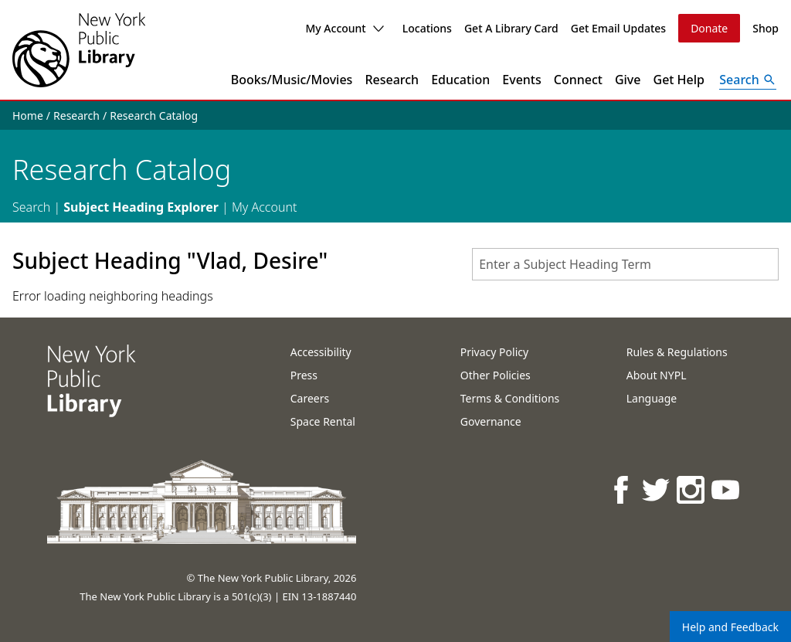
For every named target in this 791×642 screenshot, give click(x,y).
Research (392, 79)
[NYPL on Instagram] (692, 489)
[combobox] (625, 264)
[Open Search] (748, 79)
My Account (344, 28)
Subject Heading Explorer (141, 207)
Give (628, 79)
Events (521, 79)
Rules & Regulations (677, 352)
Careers (309, 398)
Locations (427, 28)
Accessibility (320, 352)
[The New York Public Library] (78, 49)
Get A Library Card (511, 28)
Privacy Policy (494, 352)
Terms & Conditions (510, 398)
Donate (709, 28)
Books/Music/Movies (292, 79)
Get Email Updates (618, 28)
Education (460, 79)
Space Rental (322, 421)
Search (31, 207)
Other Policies (495, 375)
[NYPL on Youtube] (726, 489)
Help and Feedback (730, 627)
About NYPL (656, 375)
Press (303, 375)
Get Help (679, 79)
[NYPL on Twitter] (657, 489)
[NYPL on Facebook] (622, 489)
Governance (490, 421)
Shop (765, 28)
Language (651, 398)
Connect (578, 79)
